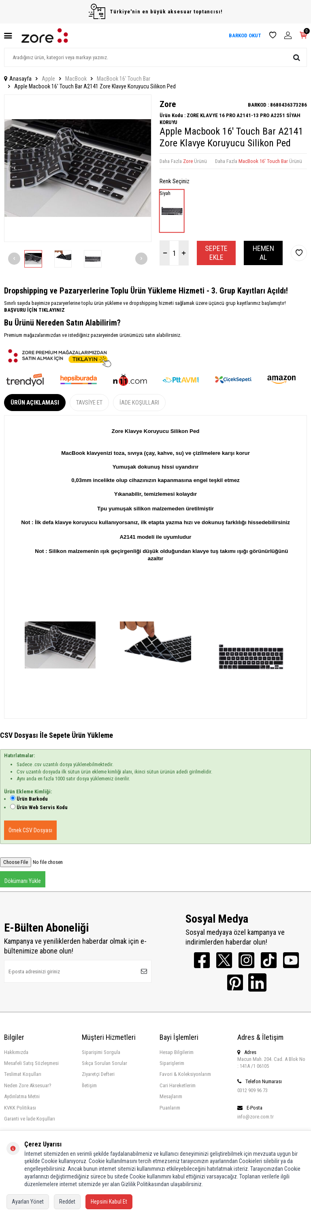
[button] (15, 168)
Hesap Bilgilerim (177, 1052)
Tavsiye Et (89, 402)
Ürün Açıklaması (35, 402)
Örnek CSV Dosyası (30, 830)
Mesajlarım (171, 1096)
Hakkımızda (16, 1052)
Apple (48, 78)
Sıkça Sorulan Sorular (104, 1063)
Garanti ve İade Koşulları (29, 1119)
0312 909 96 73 (252, 1090)
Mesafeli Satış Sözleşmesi (31, 1063)
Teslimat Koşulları (22, 1074)
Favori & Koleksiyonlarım (185, 1074)
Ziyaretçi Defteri (98, 1074)
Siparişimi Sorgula (101, 1052)
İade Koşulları (139, 402)
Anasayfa (18, 78)
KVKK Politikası (20, 1108)
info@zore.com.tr (255, 1117)
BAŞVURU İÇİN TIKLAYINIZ (34, 310)
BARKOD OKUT (245, 35)
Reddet (67, 1201)
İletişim (89, 1085)
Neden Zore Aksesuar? (27, 1085)
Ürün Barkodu (32, 799)
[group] (77, 168)
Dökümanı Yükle (22, 881)
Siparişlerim (172, 1063)
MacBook (76, 78)
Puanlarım (170, 1108)
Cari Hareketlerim (178, 1085)
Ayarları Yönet (28, 1201)
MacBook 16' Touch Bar (123, 78)
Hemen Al (263, 252)
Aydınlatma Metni (22, 1096)
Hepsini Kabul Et (109, 1201)
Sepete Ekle (216, 252)
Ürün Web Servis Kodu (42, 807)
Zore (168, 104)
